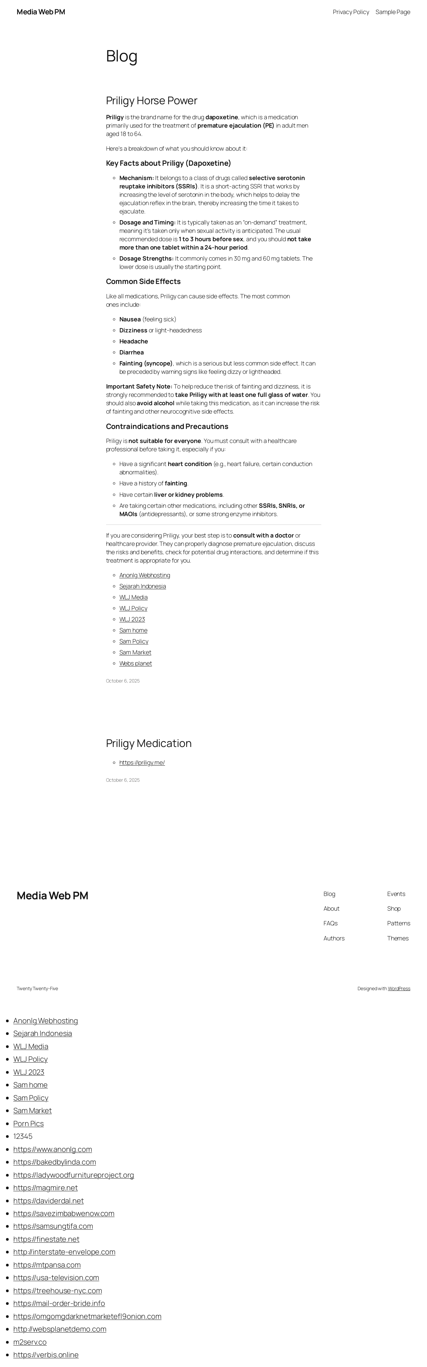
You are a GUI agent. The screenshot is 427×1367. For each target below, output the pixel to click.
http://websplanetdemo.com (59, 1329)
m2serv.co (30, 1342)
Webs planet (135, 663)
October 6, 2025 (123, 680)
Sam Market (135, 652)
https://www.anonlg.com (52, 1149)
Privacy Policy (351, 12)
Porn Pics (28, 1123)
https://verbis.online (46, 1355)
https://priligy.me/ (142, 762)
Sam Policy (133, 641)
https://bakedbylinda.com (54, 1162)
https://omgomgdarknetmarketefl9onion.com (87, 1316)
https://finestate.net (46, 1239)
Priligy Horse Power (151, 101)
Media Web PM (41, 12)
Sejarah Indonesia (142, 586)
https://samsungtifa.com (53, 1226)
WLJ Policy (133, 608)
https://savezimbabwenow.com (63, 1213)
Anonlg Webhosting (144, 575)
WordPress (399, 988)
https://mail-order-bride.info (59, 1303)
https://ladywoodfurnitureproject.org (73, 1175)
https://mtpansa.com (47, 1265)
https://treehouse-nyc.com (57, 1290)
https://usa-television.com (56, 1277)
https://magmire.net (45, 1188)
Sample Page (393, 12)
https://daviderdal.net (48, 1201)
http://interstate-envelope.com (64, 1252)
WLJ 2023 (132, 619)
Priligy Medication (149, 743)
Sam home (133, 630)
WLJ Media (133, 597)
